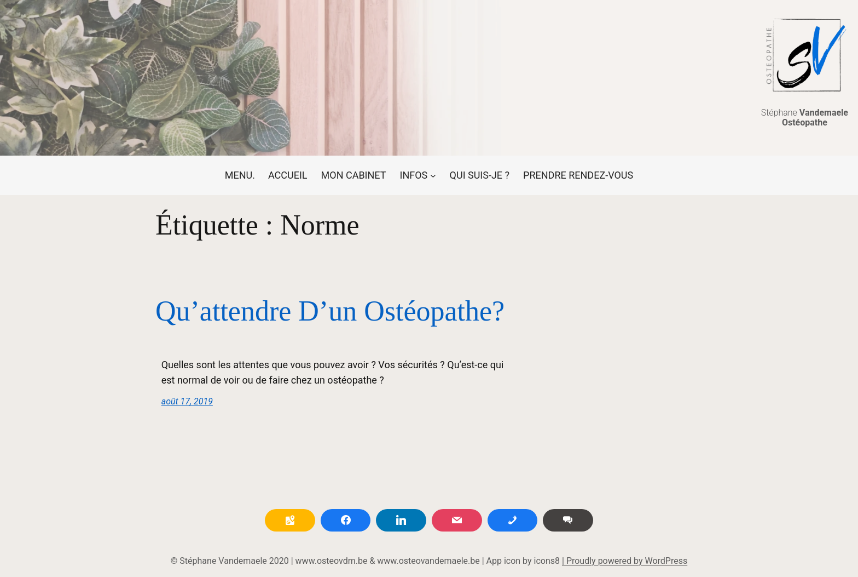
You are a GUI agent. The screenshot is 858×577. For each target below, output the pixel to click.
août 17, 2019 (187, 401)
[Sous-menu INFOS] (418, 175)
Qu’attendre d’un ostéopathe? (330, 311)
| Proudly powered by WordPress (624, 561)
